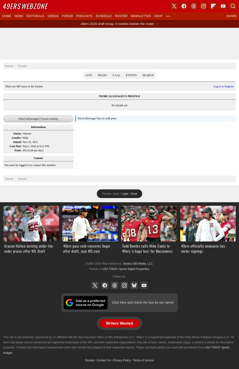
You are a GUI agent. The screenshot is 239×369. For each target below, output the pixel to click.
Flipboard (213, 6)
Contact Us (103, 360)
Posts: (18, 150)
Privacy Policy (122, 360)
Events (131, 75)
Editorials (35, 16)
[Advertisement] (119, 43)
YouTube (144, 285)
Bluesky (134, 285)
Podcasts (84, 16)
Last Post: (16, 146)
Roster (121, 16)
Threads (114, 285)
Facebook (105, 285)
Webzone (24, 6)
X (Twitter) (95, 285)
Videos (53, 16)
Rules (102, 75)
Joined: (17, 142)
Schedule (104, 16)
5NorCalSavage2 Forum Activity (38, 119)
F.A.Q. (116, 75)
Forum (67, 16)
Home (6, 16)
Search (148, 75)
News (18, 16)
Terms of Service (143, 360)
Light (125, 193)
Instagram (124, 285)
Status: (17, 133)
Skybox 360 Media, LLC (138, 263)
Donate (89, 360)
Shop (158, 16)
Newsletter (141, 16)
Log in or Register (223, 86)
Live (89, 75)
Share (231, 16)
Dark (134, 193)
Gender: (17, 137)
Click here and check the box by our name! (143, 302)
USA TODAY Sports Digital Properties (125, 269)
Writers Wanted (119, 323)
